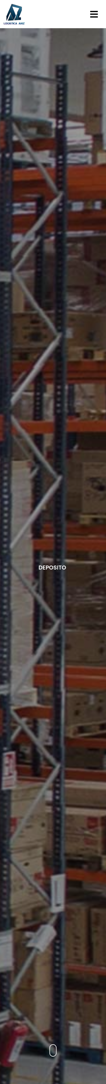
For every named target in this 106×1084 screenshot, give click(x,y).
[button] (94, 14)
